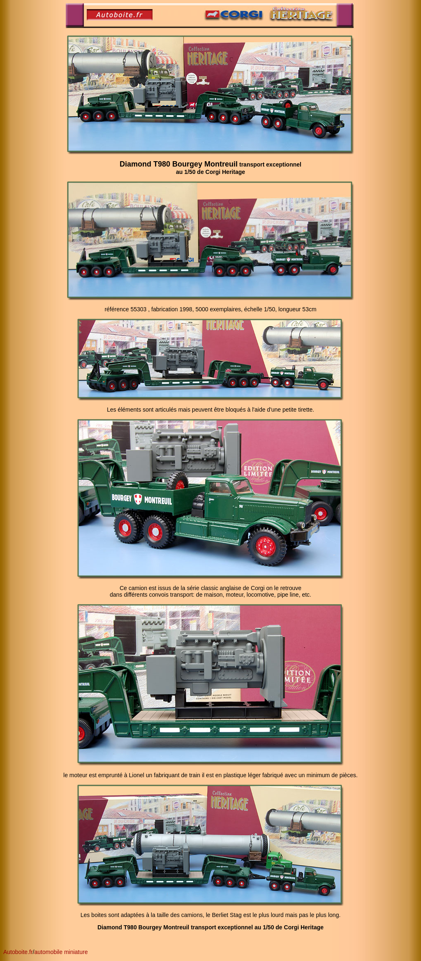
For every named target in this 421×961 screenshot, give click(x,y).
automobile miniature (61, 952)
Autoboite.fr (18, 952)
